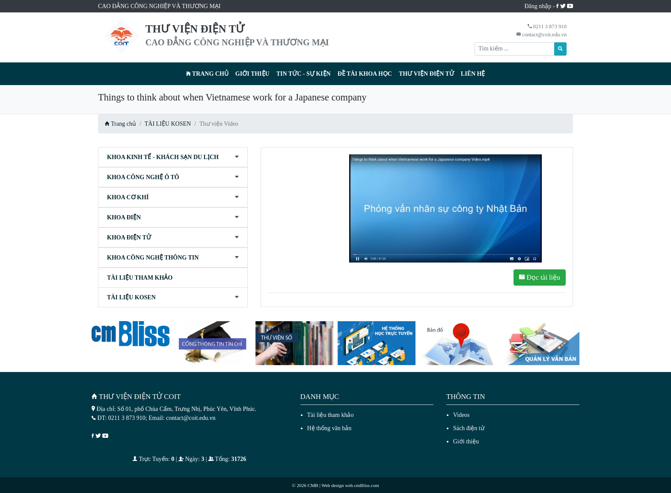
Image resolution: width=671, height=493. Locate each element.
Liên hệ (473, 74)
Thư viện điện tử (426, 74)
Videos (461, 415)
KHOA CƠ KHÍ (127, 197)
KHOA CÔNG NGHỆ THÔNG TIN (153, 257)
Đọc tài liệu (539, 277)
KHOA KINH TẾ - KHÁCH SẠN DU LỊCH (163, 157)
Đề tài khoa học (365, 74)
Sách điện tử (468, 428)
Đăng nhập (538, 6)
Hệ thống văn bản (329, 428)
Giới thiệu (252, 74)
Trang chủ (207, 74)
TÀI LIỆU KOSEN (168, 124)
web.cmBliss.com (362, 485)
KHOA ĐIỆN (124, 217)
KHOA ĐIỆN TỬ (129, 237)
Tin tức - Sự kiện (303, 74)
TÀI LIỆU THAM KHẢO (139, 278)
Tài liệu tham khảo (330, 415)
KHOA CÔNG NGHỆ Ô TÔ (143, 177)
